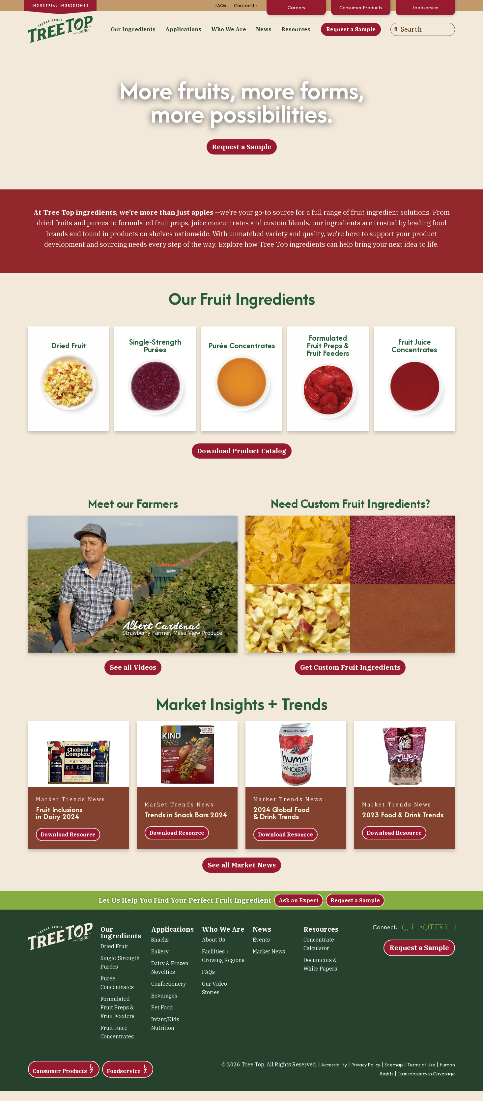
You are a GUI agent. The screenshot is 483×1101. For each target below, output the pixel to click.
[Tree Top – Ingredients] (60, 28)
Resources (295, 29)
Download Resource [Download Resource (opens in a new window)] (68, 834)
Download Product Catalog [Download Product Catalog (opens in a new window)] (241, 450)
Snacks (160, 939)
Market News (269, 951)
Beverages (164, 995)
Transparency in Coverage (426, 1073)
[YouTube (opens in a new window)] (450, 927)
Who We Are (228, 29)
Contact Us (246, 5)
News (263, 29)
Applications (183, 29)
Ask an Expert (299, 900)
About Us (213, 939)
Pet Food (162, 1007)
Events (261, 939)
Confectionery (168, 983)
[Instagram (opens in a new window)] (416, 927)
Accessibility (334, 1064)
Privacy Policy (365, 1064)
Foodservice (425, 7)
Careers (296, 7)
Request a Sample (351, 29)
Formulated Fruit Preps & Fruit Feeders (117, 1007)
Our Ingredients (133, 29)
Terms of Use (421, 1064)
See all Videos (133, 667)
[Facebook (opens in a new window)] (405, 927)
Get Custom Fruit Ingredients (350, 667)
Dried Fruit (114, 946)
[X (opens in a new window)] (439, 927)
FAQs (220, 5)
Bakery (160, 951)
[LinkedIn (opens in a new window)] (428, 927)
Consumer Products (360, 7)
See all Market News (242, 865)
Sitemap (393, 1064)
